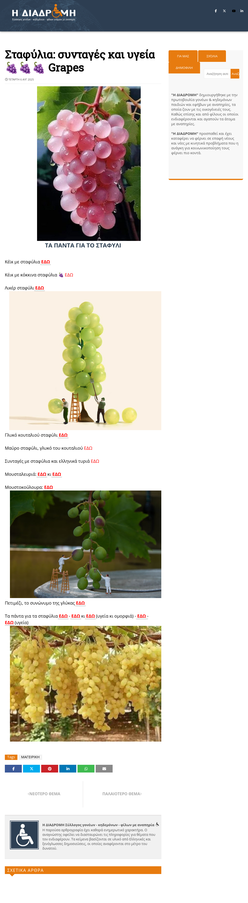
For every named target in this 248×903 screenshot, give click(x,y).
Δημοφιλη (184, 67)
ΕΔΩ (45, 262)
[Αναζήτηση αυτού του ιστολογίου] (217, 74)
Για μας (183, 56)
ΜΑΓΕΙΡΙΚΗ (30, 757)
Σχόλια (212, 56)
